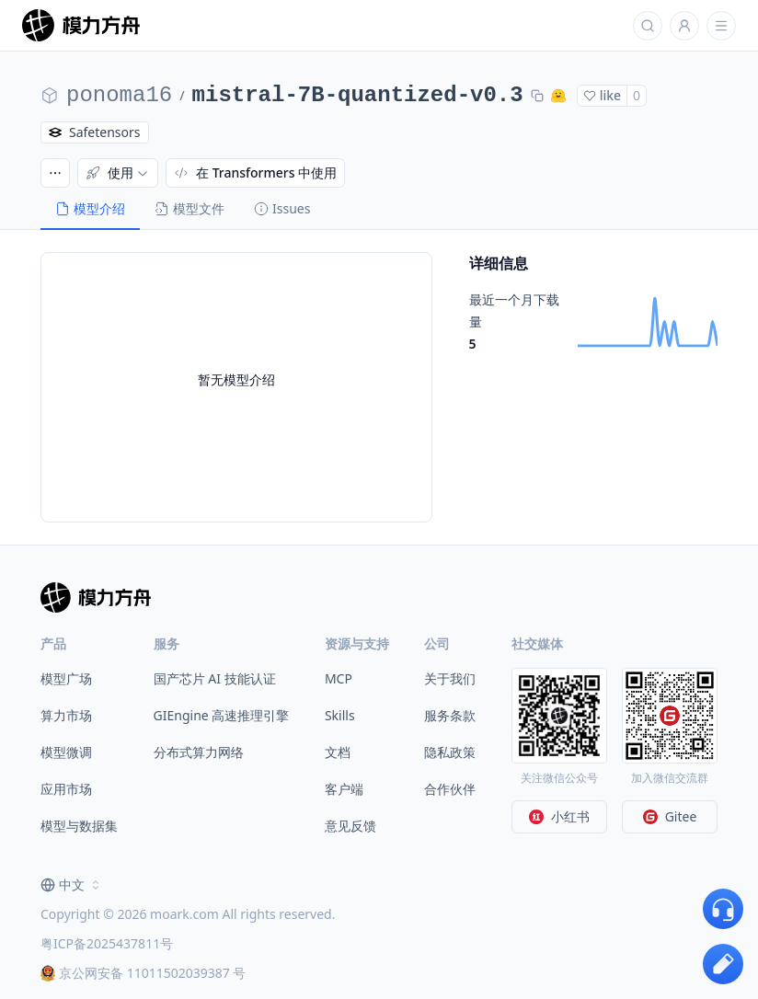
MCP (338, 678)
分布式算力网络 (199, 752)
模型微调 (66, 752)
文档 (337, 752)
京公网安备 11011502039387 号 (143, 973)
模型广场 (66, 678)
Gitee (670, 816)
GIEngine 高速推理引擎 (222, 715)
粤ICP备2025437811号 (106, 943)
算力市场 (66, 715)
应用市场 (66, 789)
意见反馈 (350, 825)
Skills (340, 715)
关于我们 (450, 678)
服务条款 (450, 715)
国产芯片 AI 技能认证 (215, 678)
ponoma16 (119, 95)
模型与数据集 (79, 825)
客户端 (344, 789)
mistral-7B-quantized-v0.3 (357, 95)
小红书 (559, 816)
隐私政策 (450, 752)
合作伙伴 (450, 789)
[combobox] (71, 885)
